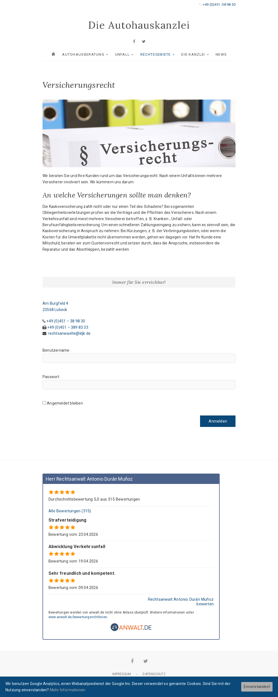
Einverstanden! (257, 686)
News (221, 54)
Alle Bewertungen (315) (70, 511)
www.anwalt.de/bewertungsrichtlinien (78, 617)
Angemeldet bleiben (65, 403)
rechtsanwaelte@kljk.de (69, 333)
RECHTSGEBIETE (155, 54)
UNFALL (122, 54)
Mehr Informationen (68, 690)
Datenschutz (154, 674)
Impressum (121, 674)
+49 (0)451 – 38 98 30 (65, 321)
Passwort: (51, 377)
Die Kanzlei (193, 54)
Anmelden (217, 421)
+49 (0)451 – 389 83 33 (67, 327)
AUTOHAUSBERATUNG (83, 54)
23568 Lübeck (55, 309)
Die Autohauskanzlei (139, 25)
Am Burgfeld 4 (55, 303)
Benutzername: (56, 350)
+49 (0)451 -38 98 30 (219, 4)
